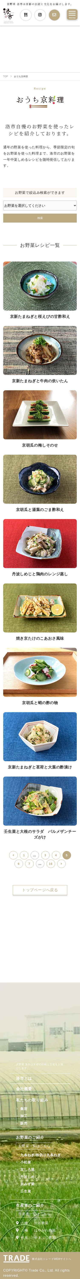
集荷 (24, 1109)
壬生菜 (25, 1191)
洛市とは (24, 1078)
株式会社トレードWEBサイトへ (51, 1258)
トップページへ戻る (40, 890)
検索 (40, 218)
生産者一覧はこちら (34, 1214)
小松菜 (25, 1162)
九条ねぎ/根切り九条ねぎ (40, 1155)
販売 (24, 1123)
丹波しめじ (29, 1177)
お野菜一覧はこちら (34, 1146)
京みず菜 (27, 1184)
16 (50, 863)
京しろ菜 (27, 1169)
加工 (24, 1116)
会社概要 (24, 1089)
